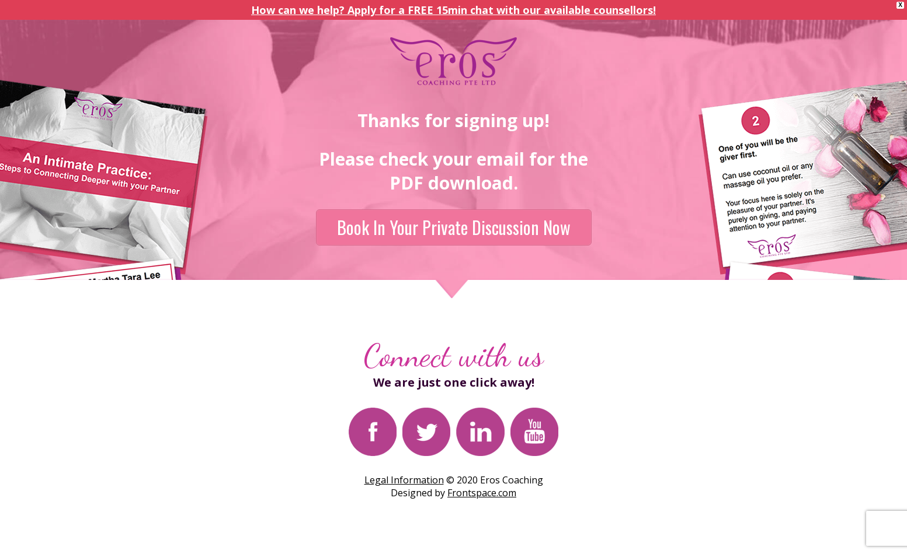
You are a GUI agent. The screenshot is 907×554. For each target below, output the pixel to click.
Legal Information (404, 480)
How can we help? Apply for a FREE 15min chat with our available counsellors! (453, 10)
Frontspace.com (481, 492)
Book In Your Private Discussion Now (454, 227)
